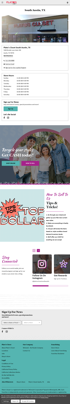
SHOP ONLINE (10, 163)
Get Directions (8, 56)
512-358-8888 (9, 60)
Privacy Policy (6, 366)
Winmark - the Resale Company (33, 348)
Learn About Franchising (58, 351)
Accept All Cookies (28, 401)
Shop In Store (6, 356)
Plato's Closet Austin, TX (36, 382)
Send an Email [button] (9, 64)
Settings (6, 401)
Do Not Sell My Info (8, 375)
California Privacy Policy (9, 369)
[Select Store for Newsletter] (32, 322)
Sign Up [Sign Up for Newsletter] (10, 109)
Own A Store (55, 348)
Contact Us (26, 351)
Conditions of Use (7, 363)
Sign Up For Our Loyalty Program (15, 68)
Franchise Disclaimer (57, 353)
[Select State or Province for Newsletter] (11, 322)
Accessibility (5, 378)
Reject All (15, 401)
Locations (5, 351)
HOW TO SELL (30, 163)
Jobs (3, 353)
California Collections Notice (11, 372)
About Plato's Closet (8, 348)
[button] (2, 2)
